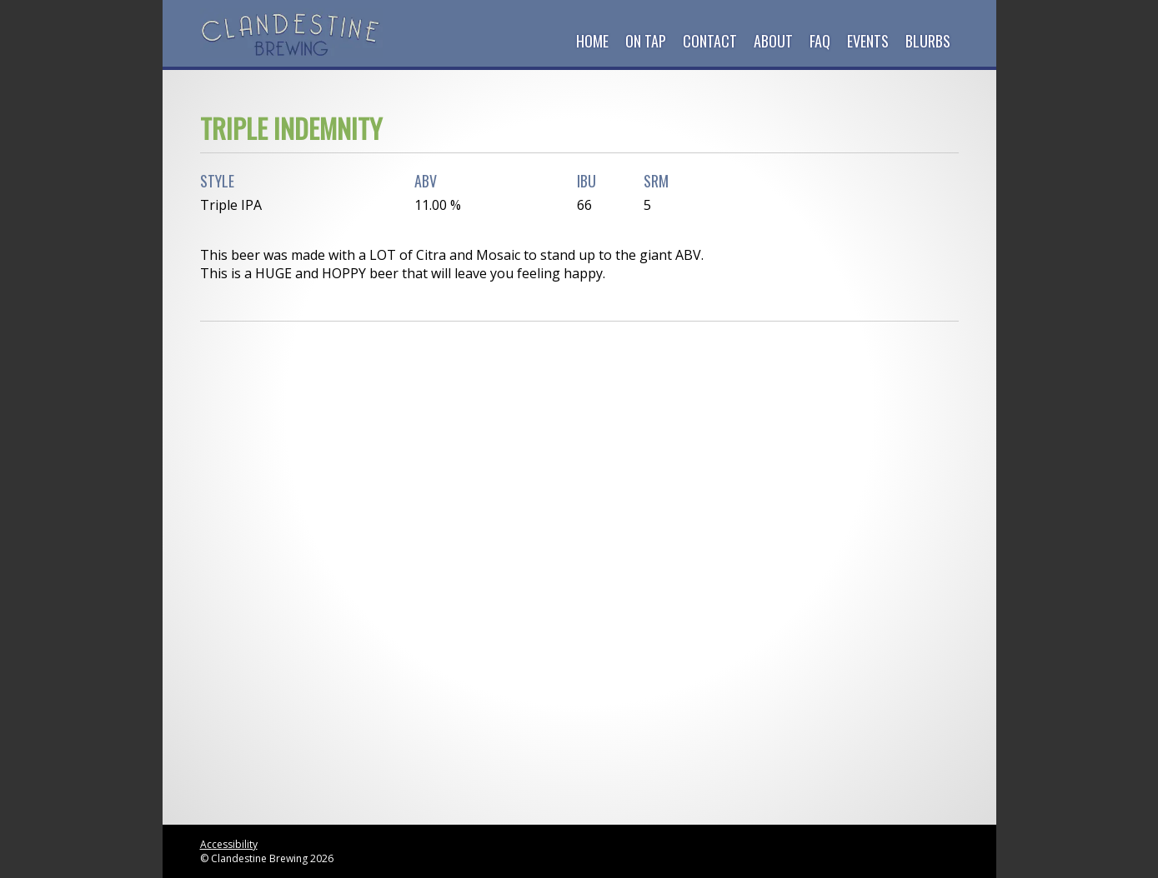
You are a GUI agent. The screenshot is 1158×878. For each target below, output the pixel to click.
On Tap (645, 41)
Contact (710, 41)
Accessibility (229, 844)
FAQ (820, 41)
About (773, 41)
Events (868, 41)
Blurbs (927, 41)
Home (592, 41)
